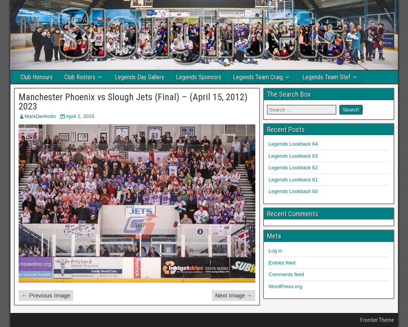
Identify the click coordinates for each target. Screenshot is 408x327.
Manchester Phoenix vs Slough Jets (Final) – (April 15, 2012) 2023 (133, 102)
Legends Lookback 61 (293, 180)
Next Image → (233, 295)
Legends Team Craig (258, 77)
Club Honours (37, 77)
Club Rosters (79, 77)
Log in (275, 251)
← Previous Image (46, 295)
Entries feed (282, 263)
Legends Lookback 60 (293, 191)
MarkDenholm (40, 116)
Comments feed (286, 274)
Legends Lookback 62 (293, 167)
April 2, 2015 (80, 116)
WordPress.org (285, 286)
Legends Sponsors (198, 77)
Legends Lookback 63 (293, 156)
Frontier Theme (377, 320)
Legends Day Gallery (139, 77)
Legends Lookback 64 (293, 144)
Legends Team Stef (326, 77)
